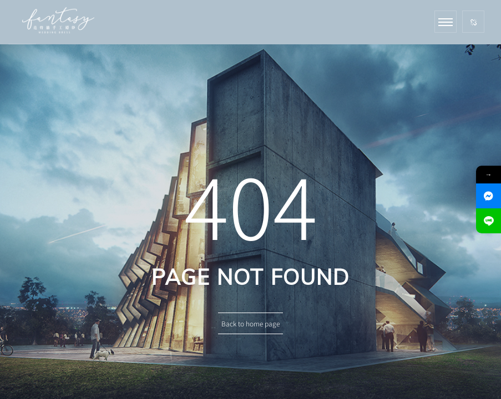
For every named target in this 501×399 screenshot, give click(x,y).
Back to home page (250, 323)
